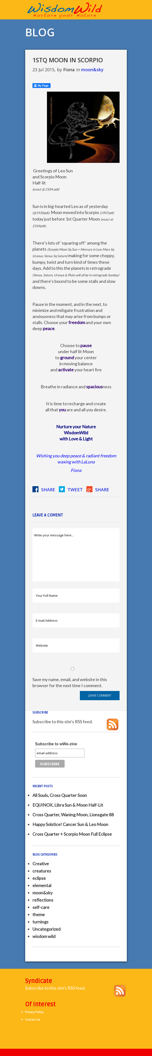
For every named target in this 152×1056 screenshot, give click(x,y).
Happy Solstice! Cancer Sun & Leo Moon (70, 824)
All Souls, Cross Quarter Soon (59, 795)
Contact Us (32, 1019)
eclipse (39, 878)
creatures (41, 870)
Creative (40, 863)
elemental (41, 885)
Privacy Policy (34, 1012)
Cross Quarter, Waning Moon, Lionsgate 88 (73, 814)
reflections (42, 900)
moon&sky (92, 69)
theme (38, 914)
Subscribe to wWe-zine (56, 744)
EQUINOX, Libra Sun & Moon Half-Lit (67, 805)
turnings (40, 921)
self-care (40, 907)
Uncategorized (46, 929)
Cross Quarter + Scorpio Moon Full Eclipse (72, 834)
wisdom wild (43, 936)
